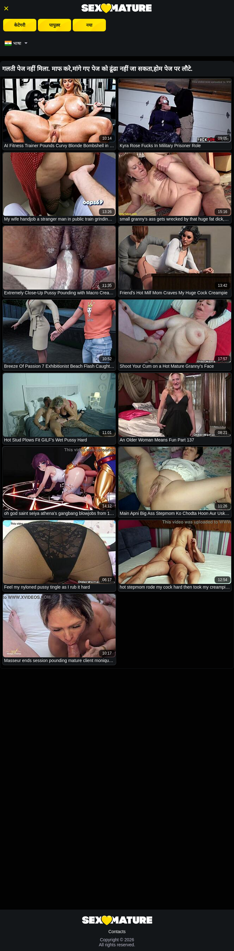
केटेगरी (19, 25)
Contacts (117, 931)
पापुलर (54, 25)
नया (89, 25)
